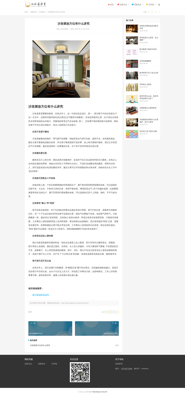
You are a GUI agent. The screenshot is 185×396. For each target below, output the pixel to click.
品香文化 (122, 5)
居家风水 (136, 5)
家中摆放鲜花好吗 (40, 295)
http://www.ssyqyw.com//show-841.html (74, 303)
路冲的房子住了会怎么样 (149, 73)
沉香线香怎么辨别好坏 (148, 108)
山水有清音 (64, 29)
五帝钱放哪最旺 (145, 61)
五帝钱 (150, 5)
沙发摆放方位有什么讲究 (40, 345)
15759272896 (126, 369)
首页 (111, 5)
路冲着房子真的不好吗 (148, 49)
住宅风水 (42, 12)
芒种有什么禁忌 (145, 84)
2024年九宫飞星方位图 (148, 131)
